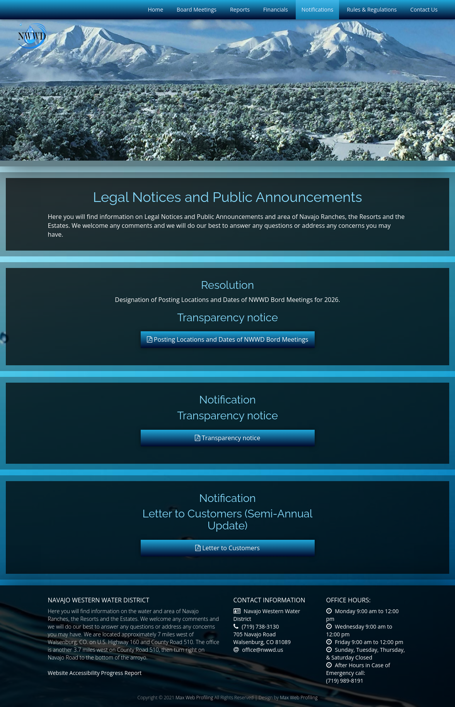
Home (156, 9)
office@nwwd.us (258, 649)
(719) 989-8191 (344, 680)
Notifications (317, 9)
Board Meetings (196, 9)
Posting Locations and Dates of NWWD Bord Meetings (227, 339)
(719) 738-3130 (256, 626)
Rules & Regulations (372, 9)
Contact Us (424, 9)
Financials (275, 9)
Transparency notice (228, 438)
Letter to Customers (227, 548)
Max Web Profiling (194, 697)
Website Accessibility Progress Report (95, 672)
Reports (240, 9)
